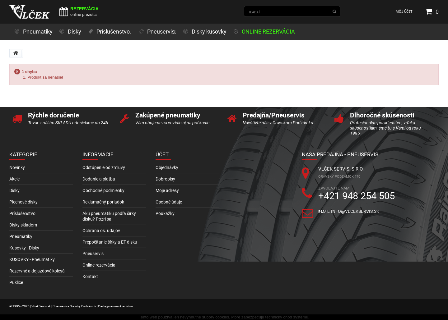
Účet (162, 154)
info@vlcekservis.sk (355, 211)
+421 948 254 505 (356, 196)
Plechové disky (23, 201)
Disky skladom (23, 224)
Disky (14, 190)
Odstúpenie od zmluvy (103, 167)
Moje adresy (167, 190)
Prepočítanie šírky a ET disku (109, 242)
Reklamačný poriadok (103, 201)
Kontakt (90, 276)
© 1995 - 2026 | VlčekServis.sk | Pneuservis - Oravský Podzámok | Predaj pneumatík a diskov (71, 306)
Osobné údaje (169, 201)
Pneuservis (93, 253)
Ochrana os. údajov (101, 230)
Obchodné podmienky (103, 190)
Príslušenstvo (22, 213)
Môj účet (404, 12)
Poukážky (165, 213)
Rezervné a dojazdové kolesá (37, 270)
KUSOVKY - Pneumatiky (32, 259)
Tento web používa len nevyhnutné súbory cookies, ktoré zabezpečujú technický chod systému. (224, 317)
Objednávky (167, 167)
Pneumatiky (20, 236)
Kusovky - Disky (24, 247)
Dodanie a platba (98, 178)
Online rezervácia (98, 265)
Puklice (16, 282)
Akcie (14, 178)
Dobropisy (165, 178)
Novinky (17, 167)
